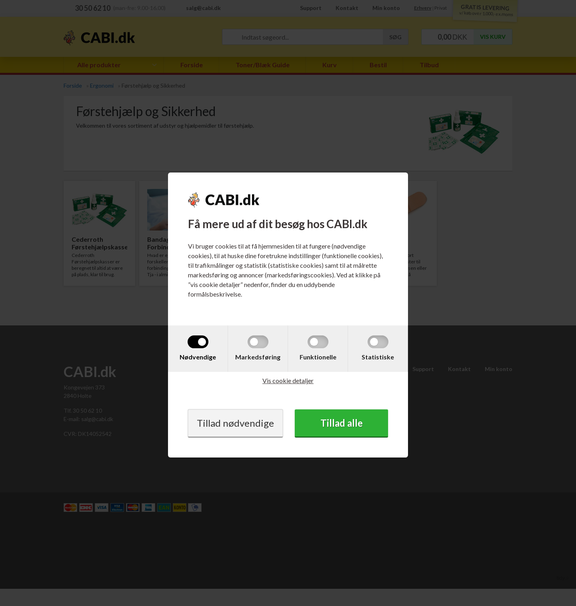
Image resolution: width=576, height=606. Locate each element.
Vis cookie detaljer (288, 380)
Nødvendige (198, 357)
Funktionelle (318, 357)
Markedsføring (257, 357)
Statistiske (378, 357)
